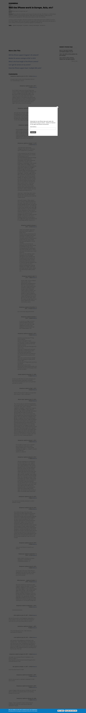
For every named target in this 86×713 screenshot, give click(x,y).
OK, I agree (61, 710)
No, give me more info (71, 710)
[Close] (57, 107)
